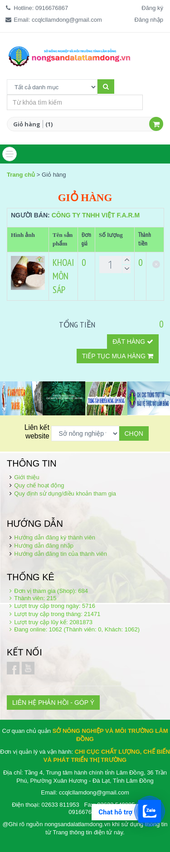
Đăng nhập (149, 19)
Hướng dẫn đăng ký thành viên (54, 537)
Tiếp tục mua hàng (117, 356)
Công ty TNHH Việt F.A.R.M (96, 215)
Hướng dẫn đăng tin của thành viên (60, 553)
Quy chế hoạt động (39, 485)
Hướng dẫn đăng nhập (43, 545)
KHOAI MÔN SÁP (63, 276)
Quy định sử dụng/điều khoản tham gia (65, 493)
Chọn (134, 433)
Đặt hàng (132, 341)
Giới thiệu (26, 477)
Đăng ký (152, 8)
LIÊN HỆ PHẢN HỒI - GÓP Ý (53, 702)
